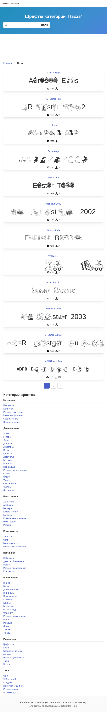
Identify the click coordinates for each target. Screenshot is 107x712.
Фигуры (7, 487)
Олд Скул (8, 613)
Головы (7, 437)
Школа (6, 664)
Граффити (8, 644)
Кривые (7, 603)
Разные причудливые (14, 616)
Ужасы (7, 480)
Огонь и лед (9, 609)
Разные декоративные (15, 470)
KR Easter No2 (53, 99)
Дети (5, 440)
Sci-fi (5, 676)
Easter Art (54, 125)
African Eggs (53, 72)
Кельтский (8, 408)
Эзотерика (8, 490)
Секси (6, 473)
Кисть (6, 647)
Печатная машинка (13, 686)
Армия (6, 433)
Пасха (6, 564)
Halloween (8, 558)
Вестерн (7, 508)
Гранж (6, 583)
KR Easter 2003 (53, 308)
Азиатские (8, 501)
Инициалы (8, 405)
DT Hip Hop (53, 256)
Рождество (9, 571)
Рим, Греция (9, 521)
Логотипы (8, 457)
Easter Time (53, 177)
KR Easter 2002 (53, 203)
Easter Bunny (53, 230)
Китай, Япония (10, 511)
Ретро (6, 619)
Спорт (6, 477)
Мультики (8, 606)
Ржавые (7, 623)
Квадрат (7, 682)
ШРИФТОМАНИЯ (10, 3)
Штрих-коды (9, 692)
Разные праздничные (14, 568)
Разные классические (14, 546)
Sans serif (8, 536)
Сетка (6, 626)
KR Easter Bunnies (53, 335)
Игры (6, 450)
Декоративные (11, 589)
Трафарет (8, 629)
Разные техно (10, 689)
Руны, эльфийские (13, 415)
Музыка (7, 460)
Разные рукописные (14, 657)
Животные (8, 447)
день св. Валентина (13, 561)
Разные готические (13, 412)
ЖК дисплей (9, 679)
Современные (10, 418)
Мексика (8, 515)
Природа (8, 463)
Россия (7, 525)
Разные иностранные (14, 518)
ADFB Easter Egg (53, 361)
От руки (7, 654)
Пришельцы (9, 467)
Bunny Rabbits (53, 282)
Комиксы (8, 599)
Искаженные (10, 596)
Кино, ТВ (7, 453)
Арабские (8, 505)
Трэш (6, 661)
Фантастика (9, 483)
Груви (6, 586)
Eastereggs (53, 151)
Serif (5, 540)
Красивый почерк (12, 651)
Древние (8, 443)
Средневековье (11, 422)
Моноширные (10, 543)
